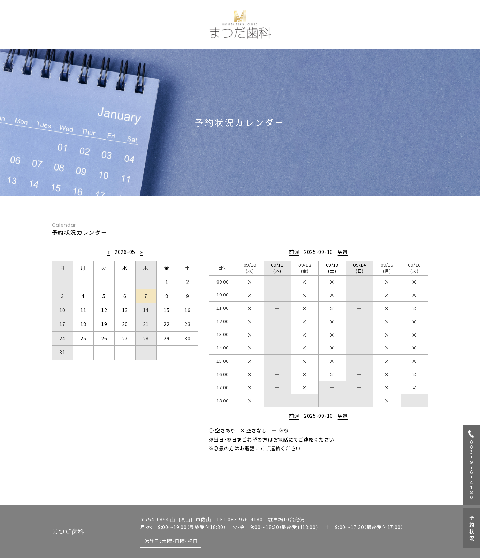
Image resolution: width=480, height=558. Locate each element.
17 (62, 324)
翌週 (343, 251)
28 (146, 338)
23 (187, 324)
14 (146, 310)
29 (166, 338)
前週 (294, 251)
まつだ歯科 (68, 531)
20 (125, 324)
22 (166, 324)
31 (62, 352)
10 (62, 310)
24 (62, 338)
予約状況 (471, 528)
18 (83, 324)
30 (187, 338)
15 (166, 310)
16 (187, 310)
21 (146, 324)
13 (125, 310)
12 (104, 310)
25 (83, 338)
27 (125, 338)
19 (104, 324)
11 (83, 310)
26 (104, 338)
